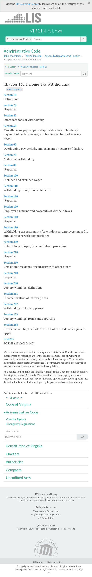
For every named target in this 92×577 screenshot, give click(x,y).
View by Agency (16, 419)
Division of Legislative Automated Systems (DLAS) (54, 569)
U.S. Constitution (46, 518)
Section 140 (11, 216)
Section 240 (11, 273)
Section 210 (11, 252)
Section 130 (11, 206)
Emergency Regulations (20, 423)
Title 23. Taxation (32, 55)
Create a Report (29, 66)
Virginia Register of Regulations (46, 514)
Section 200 (11, 241)
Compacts (13, 470)
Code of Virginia (18, 404)
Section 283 (11, 314)
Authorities (14, 462)
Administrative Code (19, 39)
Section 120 (11, 196)
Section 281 (11, 293)
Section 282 (11, 304)
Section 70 (10, 154)
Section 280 (11, 283)
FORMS (9, 339)
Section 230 (11, 262)
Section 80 (10, 165)
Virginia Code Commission (46, 511)
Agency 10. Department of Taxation (62, 55)
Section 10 (10, 94)
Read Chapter (14, 89)
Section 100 (11, 175)
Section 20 (10, 105)
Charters (12, 454)
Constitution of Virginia (24, 446)
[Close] (89, 3)
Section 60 (10, 144)
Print (43, 66)
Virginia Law (46, 30)
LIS (25, 18)
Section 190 (11, 227)
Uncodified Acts (18, 478)
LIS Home (38, 562)
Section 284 (11, 324)
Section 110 (11, 185)
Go (84, 73)
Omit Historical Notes (41, 393)
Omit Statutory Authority (15, 393)
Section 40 (10, 115)
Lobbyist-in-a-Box (53, 562)
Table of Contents (12, 55)
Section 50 (10, 125)
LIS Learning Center (27, 3)
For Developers (46, 525)
